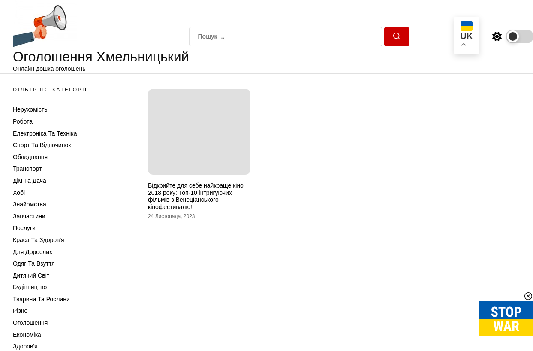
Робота (23, 121)
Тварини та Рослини (41, 299)
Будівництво (30, 287)
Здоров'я (25, 346)
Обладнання (30, 157)
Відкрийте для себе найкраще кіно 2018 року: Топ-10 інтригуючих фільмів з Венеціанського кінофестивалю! (196, 196)
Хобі (19, 192)
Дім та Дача (29, 180)
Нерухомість (30, 109)
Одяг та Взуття (34, 263)
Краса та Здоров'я (38, 239)
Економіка (27, 334)
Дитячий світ (31, 275)
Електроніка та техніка (45, 133)
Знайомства (29, 204)
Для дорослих (32, 251)
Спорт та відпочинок (42, 145)
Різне (20, 310)
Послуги (24, 227)
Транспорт (27, 168)
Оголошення (30, 322)
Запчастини (29, 216)
